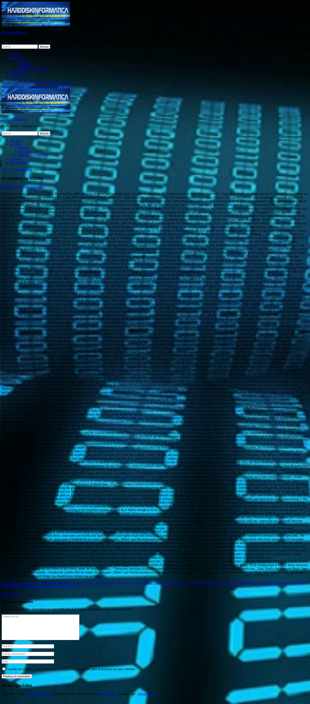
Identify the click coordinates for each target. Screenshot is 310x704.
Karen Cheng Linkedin (17, 583)
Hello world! (10, 593)
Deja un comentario (31, 187)
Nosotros (16, 54)
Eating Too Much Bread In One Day (56, 583)
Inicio (5, 169)
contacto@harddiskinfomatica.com (47, 82)
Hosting (23, 61)
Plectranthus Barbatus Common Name (50, 586)
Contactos (16, 72)
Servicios (16, 57)
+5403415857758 (13, 82)
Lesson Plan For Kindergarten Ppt (203, 583)
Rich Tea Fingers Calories (99, 583)
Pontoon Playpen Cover (274, 583)
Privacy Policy (19, 76)
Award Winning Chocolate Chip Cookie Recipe (148, 583)
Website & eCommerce (33, 68)
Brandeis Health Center (242, 583)
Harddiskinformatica (15, 32)
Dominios (24, 65)
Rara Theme (108, 699)
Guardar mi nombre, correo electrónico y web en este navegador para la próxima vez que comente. (71, 674)
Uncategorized (22, 169)
